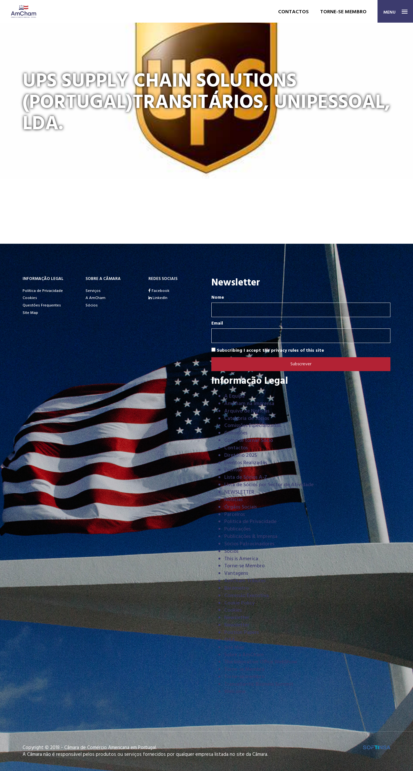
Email (217, 323)
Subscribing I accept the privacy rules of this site (267, 350)
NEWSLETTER (239, 492)
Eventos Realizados (245, 463)
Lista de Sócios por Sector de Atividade (269, 485)
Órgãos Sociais (240, 507)
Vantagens (236, 573)
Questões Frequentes (42, 305)
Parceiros (234, 514)
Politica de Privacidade (43, 291)
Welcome (235, 692)
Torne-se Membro (244, 566)
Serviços (93, 291)
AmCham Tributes (245, 581)
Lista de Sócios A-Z (245, 477)
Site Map (30, 313)
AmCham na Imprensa (249, 404)
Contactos (293, 12)
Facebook (158, 291)
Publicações (237, 529)
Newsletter (236, 618)
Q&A (229, 640)
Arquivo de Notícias (246, 411)
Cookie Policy (239, 603)
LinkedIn (157, 298)
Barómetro (236, 588)
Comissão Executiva (246, 596)
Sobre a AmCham (244, 655)
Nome (217, 297)
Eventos (233, 470)
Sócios (92, 305)
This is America (241, 559)
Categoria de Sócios (246, 418)
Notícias (233, 500)
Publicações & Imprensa (250, 536)
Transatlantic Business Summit (258, 684)
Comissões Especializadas (252, 426)
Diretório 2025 (240, 455)
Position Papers (241, 632)
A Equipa (234, 396)
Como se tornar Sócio (248, 440)
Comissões (235, 433)
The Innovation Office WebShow (260, 662)
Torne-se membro (343, 12)
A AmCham (96, 298)
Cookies (30, 298)
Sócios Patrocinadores (249, 544)
